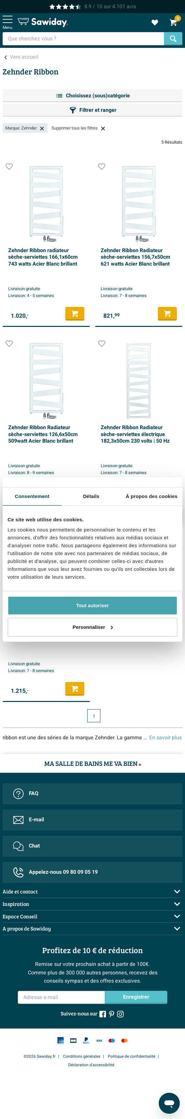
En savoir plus (165, 738)
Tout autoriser (92, 605)
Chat (26, 846)
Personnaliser (92, 627)
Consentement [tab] (32, 496)
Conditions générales (81, 1056)
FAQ (25, 794)
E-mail (28, 820)
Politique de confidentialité (131, 1056)
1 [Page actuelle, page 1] (94, 716)
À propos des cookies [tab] (151, 496)
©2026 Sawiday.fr (39, 1056)
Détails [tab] (91, 496)
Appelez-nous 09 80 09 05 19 (55, 872)
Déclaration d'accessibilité (91, 1065)
